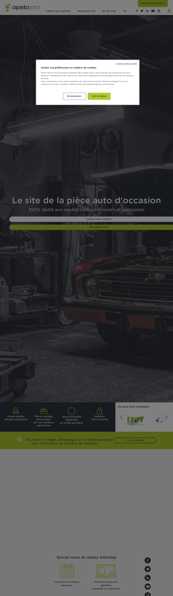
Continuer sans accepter (126, 63)
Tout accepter (99, 96)
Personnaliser (74, 96)
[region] (88, 82)
